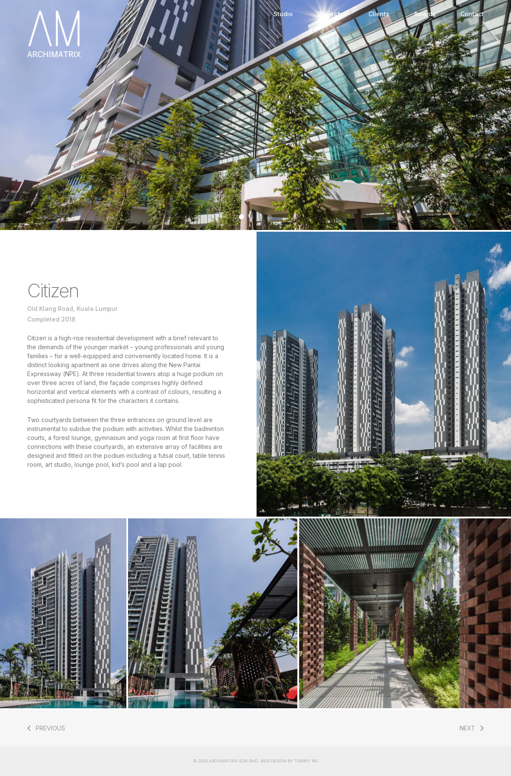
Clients (378, 13)
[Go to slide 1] (241, 216)
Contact (472, 13)
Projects (330, 13)
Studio (283, 13)
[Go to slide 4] (269, 216)
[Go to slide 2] (251, 216)
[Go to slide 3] (260, 216)
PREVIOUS (50, 728)
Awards (425, 13)
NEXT (467, 728)
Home (144, 34)
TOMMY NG (306, 761)
